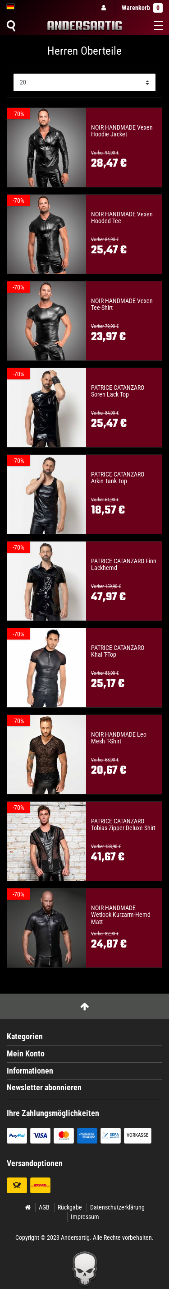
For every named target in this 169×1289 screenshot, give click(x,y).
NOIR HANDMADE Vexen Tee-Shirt (122, 304)
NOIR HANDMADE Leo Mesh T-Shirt (118, 738)
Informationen (30, 1070)
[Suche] (11, 25)
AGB (44, 1207)
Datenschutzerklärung (117, 1207)
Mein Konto (26, 1053)
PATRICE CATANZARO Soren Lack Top (117, 391)
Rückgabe (70, 1207)
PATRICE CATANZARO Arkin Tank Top (117, 478)
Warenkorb (142, 8)
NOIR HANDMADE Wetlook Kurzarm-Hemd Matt (121, 915)
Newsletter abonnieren (44, 1087)
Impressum (85, 1216)
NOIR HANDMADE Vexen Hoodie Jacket (122, 131)
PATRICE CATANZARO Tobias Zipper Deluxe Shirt (123, 824)
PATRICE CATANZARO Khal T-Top (117, 651)
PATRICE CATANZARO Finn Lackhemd (123, 564)
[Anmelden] (104, 8)
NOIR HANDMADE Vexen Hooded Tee (122, 217)
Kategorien (25, 1036)
